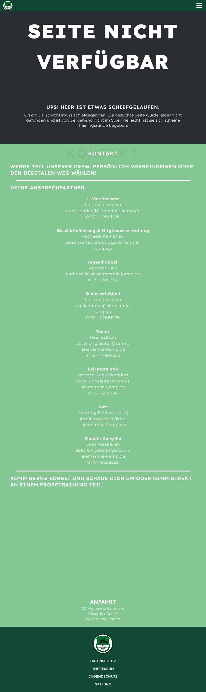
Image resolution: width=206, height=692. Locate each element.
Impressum (103, 669)
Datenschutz (103, 661)
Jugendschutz (103, 676)
